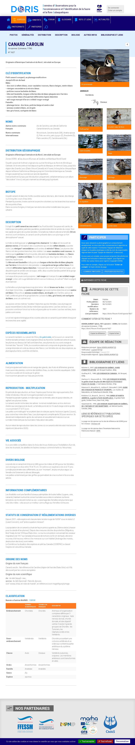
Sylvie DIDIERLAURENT (105, 347)
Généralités (28, 35)
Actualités (101, 19)
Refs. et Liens (82, 19)
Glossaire (64, 19)
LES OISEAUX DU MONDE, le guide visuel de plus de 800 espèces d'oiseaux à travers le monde (104, 381)
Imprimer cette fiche (93, 280)
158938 (32, 600)
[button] (46, 27)
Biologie (76, 35)
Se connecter (113, 8)
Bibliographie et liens (112, 35)
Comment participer (91, 271)
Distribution (44, 35)
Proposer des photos (113, 271)
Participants (15, 27)
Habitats (34, 20)
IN (97, 431)
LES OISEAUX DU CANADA (107, 373)
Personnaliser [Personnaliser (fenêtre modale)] (122, 741)
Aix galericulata (45, 337)
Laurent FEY (95, 350)
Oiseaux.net (95, 424)
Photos (14, 35)
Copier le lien (114, 333)
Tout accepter (87, 741)
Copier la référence (97, 333)
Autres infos (90, 35)
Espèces (18, 19)
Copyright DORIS (116, 261)
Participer (33, 27)
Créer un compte (115, 10)
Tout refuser (105, 741)
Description (61, 35)
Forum (49, 19)
